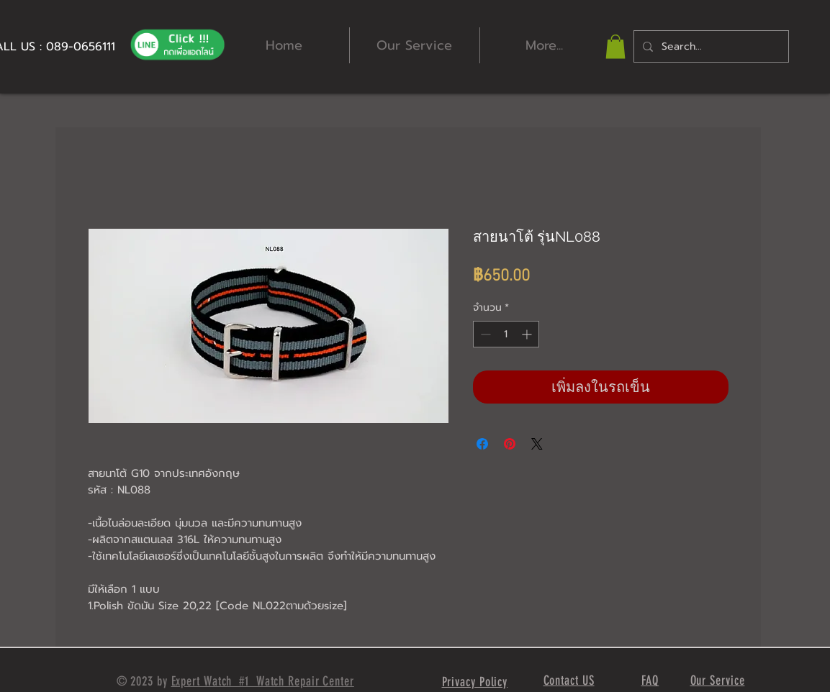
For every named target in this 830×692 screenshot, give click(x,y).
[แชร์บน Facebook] (482, 443)
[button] (615, 46)
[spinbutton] (506, 334)
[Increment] (528, 334)
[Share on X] (537, 443)
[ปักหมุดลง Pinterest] (509, 443)
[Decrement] (484, 334)
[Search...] (710, 46)
